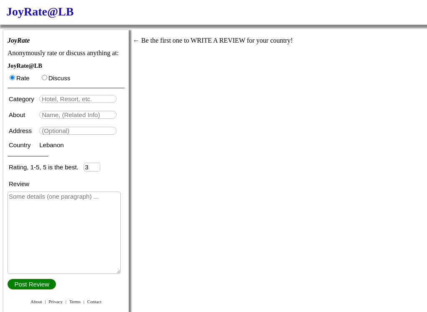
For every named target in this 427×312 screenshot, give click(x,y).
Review (19, 183)
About (18, 114)
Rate (20, 78)
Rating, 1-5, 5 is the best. (46, 167)
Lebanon (51, 144)
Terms (75, 301)
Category (23, 98)
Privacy (55, 301)
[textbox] (78, 99)
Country (21, 144)
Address (21, 130)
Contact (94, 301)
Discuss (56, 78)
